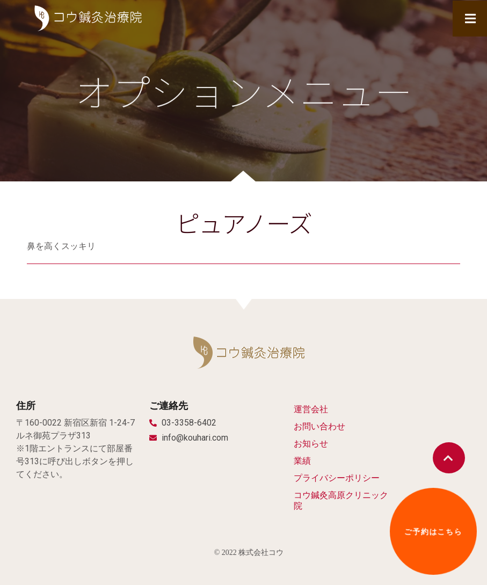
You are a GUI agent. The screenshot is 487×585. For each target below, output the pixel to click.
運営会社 (311, 409)
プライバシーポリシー (337, 478)
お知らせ (311, 443)
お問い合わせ (319, 426)
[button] (449, 457)
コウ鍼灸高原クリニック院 (341, 500)
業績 (302, 461)
